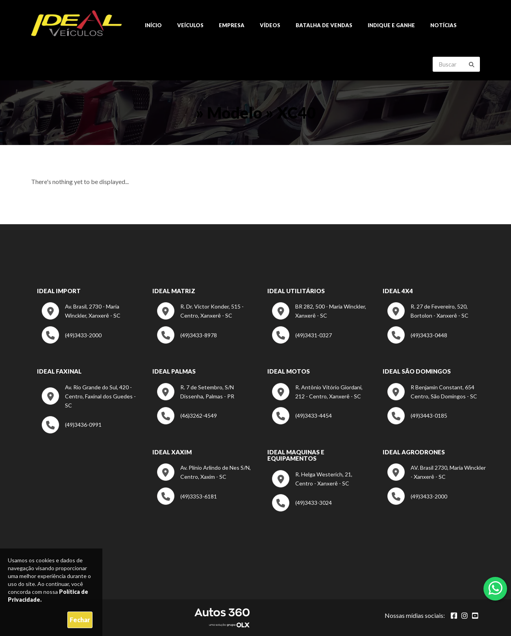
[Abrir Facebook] (454, 615)
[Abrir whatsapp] (495, 587)
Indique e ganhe (391, 25)
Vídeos (270, 25)
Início (153, 25)
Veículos (190, 25)
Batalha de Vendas (324, 25)
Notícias (443, 25)
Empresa (231, 25)
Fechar (80, 619)
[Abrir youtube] (475, 615)
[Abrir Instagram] (464, 615)
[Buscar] (472, 64)
